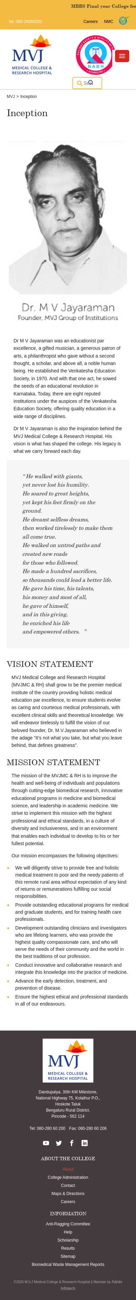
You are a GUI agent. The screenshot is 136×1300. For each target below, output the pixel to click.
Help (68, 1232)
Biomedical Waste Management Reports (68, 1264)
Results (68, 1248)
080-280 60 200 (50, 1128)
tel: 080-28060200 (25, 21)
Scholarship (68, 1240)
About (68, 1169)
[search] (87, 83)
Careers (90, 21)
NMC (108, 21)
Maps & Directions (67, 1193)
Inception (28, 96)
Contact (68, 1185)
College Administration (68, 1177)
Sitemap (68, 1256)
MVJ (11, 96)
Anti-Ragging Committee (68, 1224)
